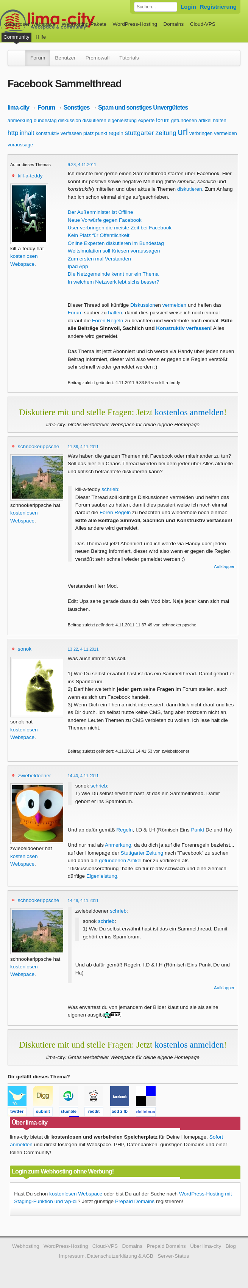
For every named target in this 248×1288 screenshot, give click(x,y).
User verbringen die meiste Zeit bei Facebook (120, 228)
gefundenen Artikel (120, 860)
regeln (116, 133)
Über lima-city (205, 1246)
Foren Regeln (107, 320)
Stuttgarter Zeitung (142, 853)
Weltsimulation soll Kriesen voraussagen (114, 251)
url (183, 132)
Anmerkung (118, 845)
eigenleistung (122, 120)
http (13, 132)
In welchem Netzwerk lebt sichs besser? (113, 282)
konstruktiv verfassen (59, 133)
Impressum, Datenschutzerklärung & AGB (106, 1256)
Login (188, 6)
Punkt (197, 830)
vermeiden (225, 133)
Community (16, 37)
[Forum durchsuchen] (155, 7)
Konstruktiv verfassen (183, 328)
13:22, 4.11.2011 (83, 649)
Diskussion (142, 305)
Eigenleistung (101, 876)
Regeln (124, 830)
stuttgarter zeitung (150, 132)
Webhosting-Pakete (84, 24)
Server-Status (173, 1256)
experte (146, 120)
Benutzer (65, 58)
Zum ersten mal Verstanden (99, 259)
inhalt (27, 133)
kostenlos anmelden (189, 412)
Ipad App (78, 266)
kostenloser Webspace (29, 24)
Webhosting (25, 1246)
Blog (231, 1246)
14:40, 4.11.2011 (83, 775)
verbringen (200, 133)
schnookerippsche (38, 446)
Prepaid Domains (134, 1201)
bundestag (45, 120)
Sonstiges (77, 107)
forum (163, 120)
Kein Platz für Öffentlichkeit (98, 235)
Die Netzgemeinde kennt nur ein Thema (113, 274)
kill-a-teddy (30, 176)
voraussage (20, 144)
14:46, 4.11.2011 (83, 900)
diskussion (69, 120)
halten (219, 120)
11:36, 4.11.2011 (83, 446)
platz (88, 133)
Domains (174, 24)
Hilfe (41, 37)
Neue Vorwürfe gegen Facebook (105, 220)
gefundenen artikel (191, 120)
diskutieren (94, 120)
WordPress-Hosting (134, 24)
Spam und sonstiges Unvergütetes (143, 107)
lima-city (18, 107)
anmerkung (20, 120)
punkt (101, 133)
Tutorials (129, 58)
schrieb (109, 489)
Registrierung (218, 6)
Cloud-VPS (202, 24)
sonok (24, 649)
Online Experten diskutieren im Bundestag (116, 243)
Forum (37, 58)
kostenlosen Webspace (75, 1194)
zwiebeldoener (34, 775)
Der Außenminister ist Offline (100, 212)
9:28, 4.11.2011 (82, 164)
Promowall (97, 58)
